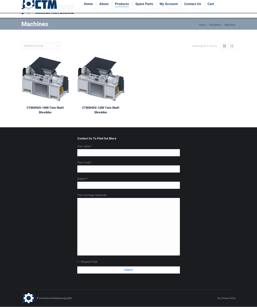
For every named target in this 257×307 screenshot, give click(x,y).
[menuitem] (97, 9)
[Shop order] (40, 46)
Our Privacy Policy (226, 298)
